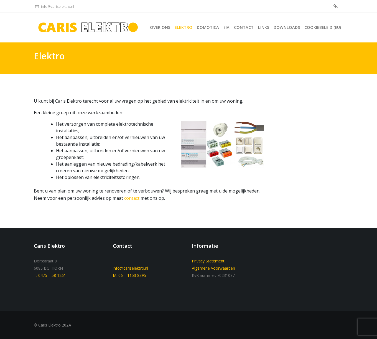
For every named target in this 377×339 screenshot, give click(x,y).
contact (131, 198)
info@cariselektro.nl (54, 6)
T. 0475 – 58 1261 (50, 275)
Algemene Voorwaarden (213, 268)
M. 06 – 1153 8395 (129, 275)
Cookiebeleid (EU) (335, 6)
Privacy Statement (208, 261)
